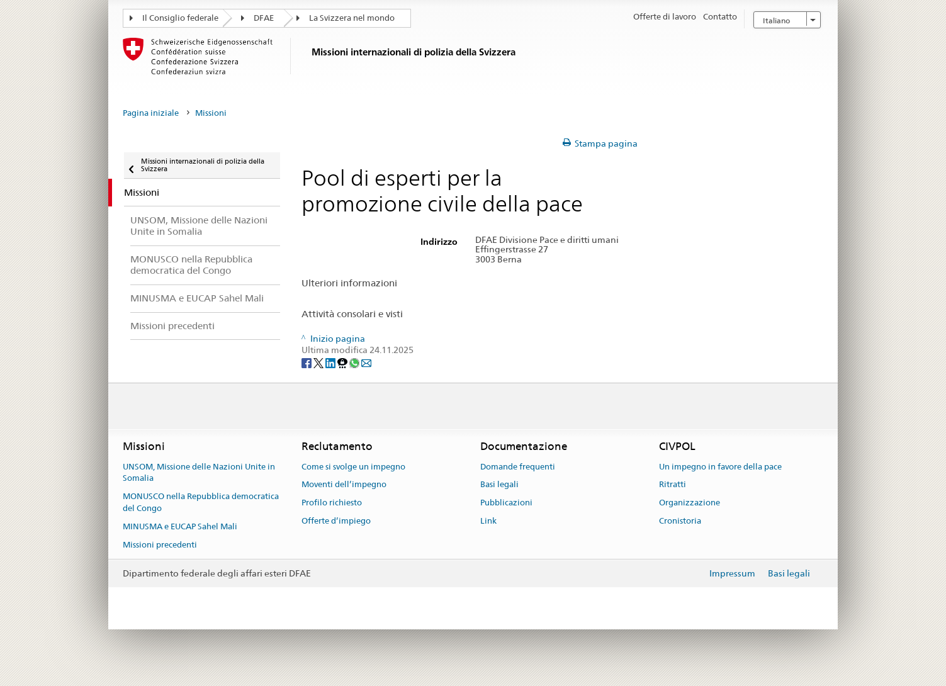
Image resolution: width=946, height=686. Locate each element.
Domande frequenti (517, 466)
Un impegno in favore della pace (720, 466)
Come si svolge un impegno (353, 466)
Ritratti (672, 485)
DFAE (264, 18)
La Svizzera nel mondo (352, 18)
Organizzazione (689, 503)
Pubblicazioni (506, 503)
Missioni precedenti (160, 544)
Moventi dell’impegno (343, 485)
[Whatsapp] (355, 362)
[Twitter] (319, 362)
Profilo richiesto (331, 503)
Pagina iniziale (151, 113)
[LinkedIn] (331, 362)
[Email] (366, 362)
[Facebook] (307, 362)
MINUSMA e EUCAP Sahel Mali (180, 526)
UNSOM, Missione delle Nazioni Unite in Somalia (199, 472)
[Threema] (343, 362)
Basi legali (499, 485)
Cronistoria (680, 521)
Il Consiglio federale (180, 18)
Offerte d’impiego (336, 521)
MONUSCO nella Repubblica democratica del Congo (201, 503)
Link (488, 521)
